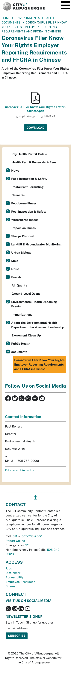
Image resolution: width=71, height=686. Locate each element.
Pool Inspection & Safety (28, 211)
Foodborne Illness (24, 203)
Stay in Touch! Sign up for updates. (30, 622)
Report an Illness (24, 228)
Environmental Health (35, 18)
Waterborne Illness (24, 220)
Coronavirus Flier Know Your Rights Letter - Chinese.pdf (35, 109)
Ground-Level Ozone (26, 293)
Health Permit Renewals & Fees (34, 162)
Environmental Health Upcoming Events (34, 304)
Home (5, 18)
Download (35, 127)
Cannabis (18, 195)
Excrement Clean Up (26, 335)
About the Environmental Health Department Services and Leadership (37, 325)
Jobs (9, 568)
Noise (15, 269)
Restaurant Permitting (27, 187)
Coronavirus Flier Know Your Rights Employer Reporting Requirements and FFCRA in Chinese (39, 364)
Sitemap (11, 586)
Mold (15, 261)
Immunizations (22, 314)
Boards (16, 277)
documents (11, 22)
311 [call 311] (15, 536)
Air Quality (19, 285)
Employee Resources (20, 582)
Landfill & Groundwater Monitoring (36, 244)
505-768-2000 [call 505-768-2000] (32, 536)
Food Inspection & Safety (29, 179)
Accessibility (15, 577)
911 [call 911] (27, 545)
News (15, 170)
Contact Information (23, 416)
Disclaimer (13, 573)
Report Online (15, 541)
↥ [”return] (35, 497)
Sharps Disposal (22, 236)
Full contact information (19, 470)
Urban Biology (21, 252)
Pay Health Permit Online (29, 154)
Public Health (20, 343)
